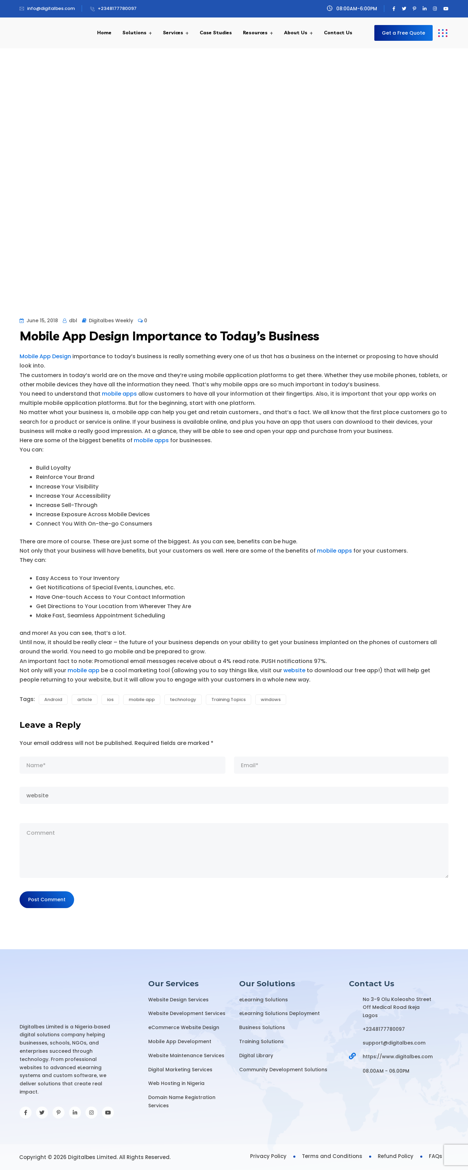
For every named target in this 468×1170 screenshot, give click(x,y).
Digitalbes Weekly (111, 320)
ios (110, 699)
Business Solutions (262, 1027)
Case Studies (216, 32)
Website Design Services (178, 999)
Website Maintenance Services (186, 1055)
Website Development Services (186, 1013)
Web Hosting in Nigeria (176, 1083)
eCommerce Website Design (183, 1027)
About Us (295, 32)
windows (271, 699)
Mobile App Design (45, 356)
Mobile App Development (179, 1041)
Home (104, 32)
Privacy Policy (268, 1156)
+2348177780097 (117, 8)
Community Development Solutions (283, 1069)
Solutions (134, 32)
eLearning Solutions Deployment (279, 1013)
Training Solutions (261, 1041)
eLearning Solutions (263, 999)
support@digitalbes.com (394, 1042)
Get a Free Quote (403, 32)
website (294, 670)
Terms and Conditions (332, 1156)
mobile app (84, 670)
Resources (255, 32)
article (84, 699)
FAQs (435, 1156)
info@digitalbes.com (51, 8)
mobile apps (119, 394)
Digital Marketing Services (180, 1069)
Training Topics (228, 699)
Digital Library (256, 1055)
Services (173, 32)
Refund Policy (395, 1156)
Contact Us (338, 32)
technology (183, 699)
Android (53, 699)
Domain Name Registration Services (181, 1101)
